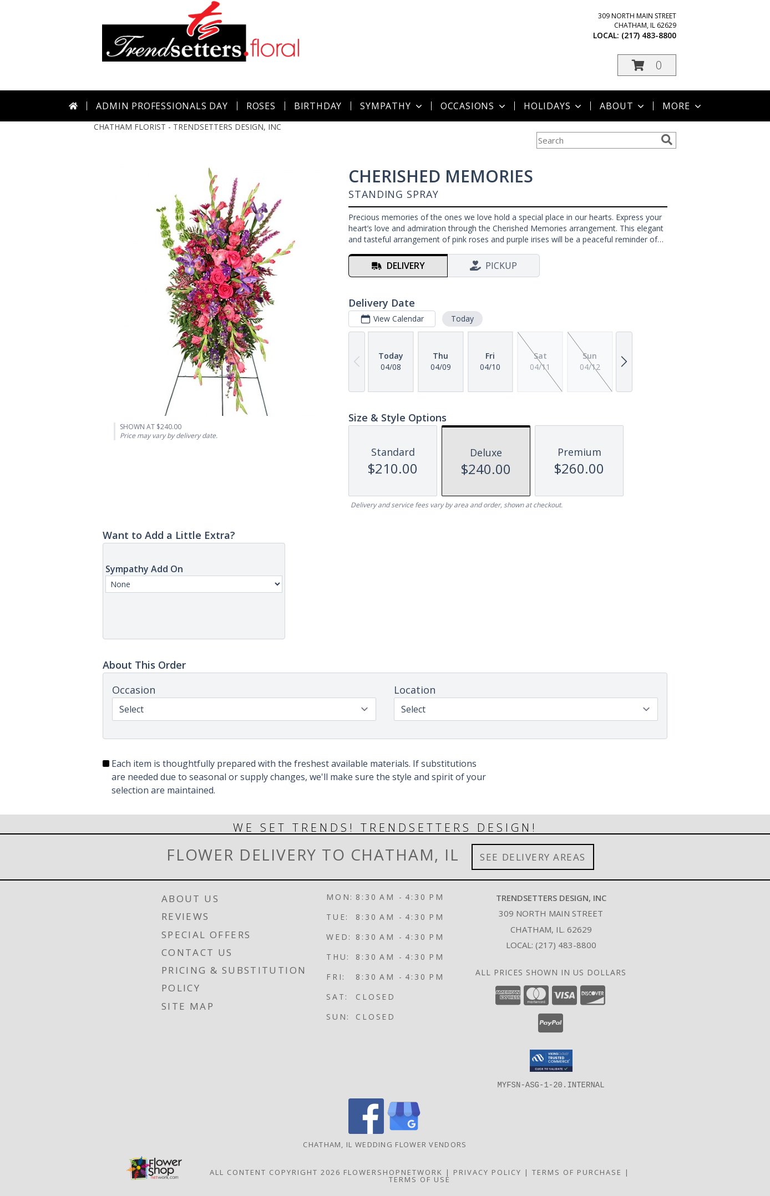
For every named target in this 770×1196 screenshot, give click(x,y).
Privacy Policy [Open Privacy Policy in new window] (487, 1172)
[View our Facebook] (366, 1130)
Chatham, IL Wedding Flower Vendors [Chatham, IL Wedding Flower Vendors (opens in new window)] (385, 1144)
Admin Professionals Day (161, 106)
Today (462, 318)
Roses (261, 106)
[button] (646, 65)
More (682, 106)
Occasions (474, 106)
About (623, 106)
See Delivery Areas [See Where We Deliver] (533, 857)
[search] (667, 140)
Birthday (318, 106)
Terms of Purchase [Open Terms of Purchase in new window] (577, 1172)
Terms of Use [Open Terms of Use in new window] (419, 1179)
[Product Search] (596, 140)
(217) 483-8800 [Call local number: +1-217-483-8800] (648, 35)
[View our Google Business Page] (404, 1130)
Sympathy (392, 106)
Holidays (554, 106)
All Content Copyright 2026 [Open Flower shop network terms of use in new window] (275, 1172)
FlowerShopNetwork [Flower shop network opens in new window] (393, 1172)
